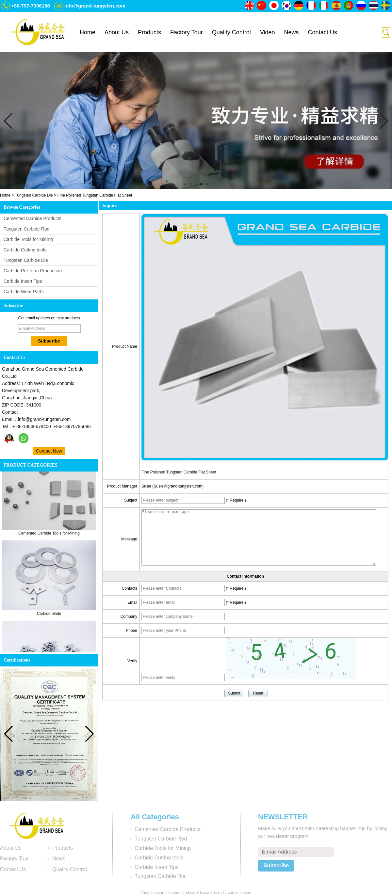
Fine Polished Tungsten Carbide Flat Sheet (178, 472)
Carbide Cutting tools (25, 249)
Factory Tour (186, 32)
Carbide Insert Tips (23, 281)
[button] (185, 184)
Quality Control (231, 32)
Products (149, 32)
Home (87, 32)
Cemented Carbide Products (32, 218)
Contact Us (322, 32)
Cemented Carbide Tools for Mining (49, 534)
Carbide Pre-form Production (33, 270)
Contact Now (49, 451)
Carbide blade (49, 615)
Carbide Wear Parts (24, 291)
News (291, 32)
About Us (117, 32)
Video (267, 32)
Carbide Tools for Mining (28, 239)
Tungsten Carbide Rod (26, 229)
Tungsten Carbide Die (34, 195)
